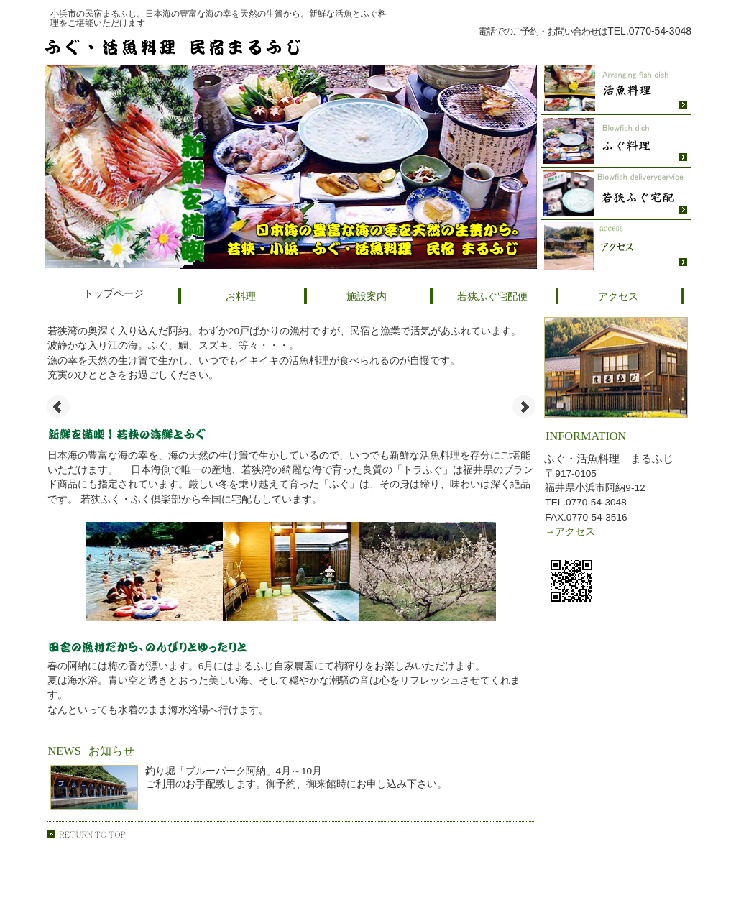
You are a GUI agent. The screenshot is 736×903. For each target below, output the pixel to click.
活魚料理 (615, 89)
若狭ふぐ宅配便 (615, 194)
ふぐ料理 (615, 141)
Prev (58, 406)
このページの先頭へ (86, 834)
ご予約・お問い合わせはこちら (576, 47)
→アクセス (570, 531)
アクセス (615, 246)
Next (523, 406)
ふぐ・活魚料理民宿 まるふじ (217, 46)
